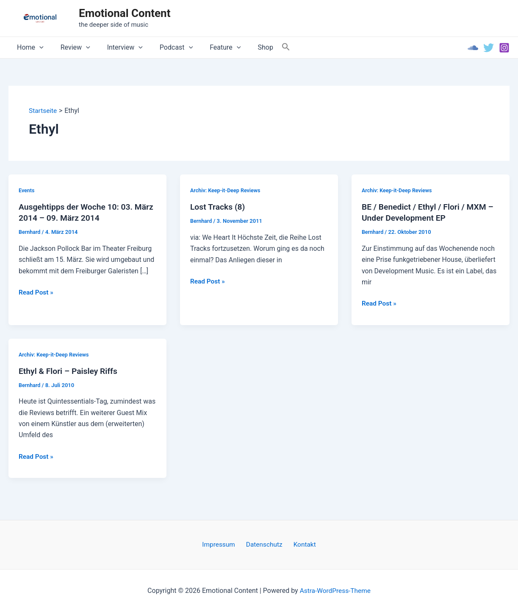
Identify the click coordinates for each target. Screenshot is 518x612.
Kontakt (301, 544)
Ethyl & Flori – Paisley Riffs (70, 371)
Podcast (164, 47)
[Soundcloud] (473, 47)
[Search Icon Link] (265, 47)
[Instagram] (504, 47)
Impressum (222, 544)
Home (28, 47)
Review (70, 47)
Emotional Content (124, 13)
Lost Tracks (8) (218, 207)
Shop (246, 47)
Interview (116, 47)
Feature (209, 47)
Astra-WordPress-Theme (335, 591)
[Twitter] (488, 47)
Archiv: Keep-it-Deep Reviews (226, 190)
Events (27, 190)
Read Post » (37, 292)
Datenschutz (264, 544)
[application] (37, 47)
